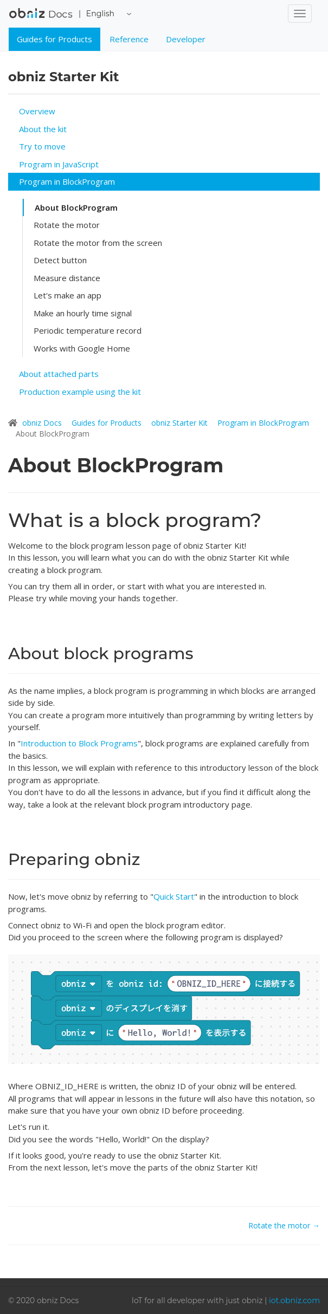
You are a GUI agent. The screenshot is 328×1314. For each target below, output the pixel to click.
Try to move (42, 146)
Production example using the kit (80, 391)
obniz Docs (40, 16)
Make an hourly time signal (83, 313)
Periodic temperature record (88, 330)
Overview (37, 111)
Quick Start (173, 896)
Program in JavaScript (59, 164)
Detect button (60, 260)
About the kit (43, 128)
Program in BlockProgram (67, 181)
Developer (185, 39)
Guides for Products (54, 39)
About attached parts (59, 373)
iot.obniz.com (294, 1300)
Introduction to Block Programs (79, 743)
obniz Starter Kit (180, 423)
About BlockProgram (76, 207)
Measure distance (67, 277)
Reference (129, 39)
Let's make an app (67, 295)
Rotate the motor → (284, 1225)
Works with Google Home (82, 348)
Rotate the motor (67, 224)
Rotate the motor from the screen (98, 242)
